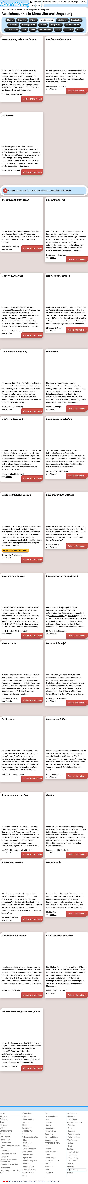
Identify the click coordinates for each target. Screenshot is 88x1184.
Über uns (70, 1167)
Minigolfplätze (55, 25)
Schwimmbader (45, 30)
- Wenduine (71, 1161)
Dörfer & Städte (12, 30)
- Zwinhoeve (27, 1122)
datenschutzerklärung (31, 1181)
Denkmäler (22, 20)
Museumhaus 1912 (55, 200)
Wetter (38, 5)
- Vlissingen (71, 1116)
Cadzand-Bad (28, 76)
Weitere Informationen (32, 99)
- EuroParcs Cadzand (8, 1154)
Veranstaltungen (72, 2)
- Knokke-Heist (72, 1152)
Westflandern (72, 1140)
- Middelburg (72, 1119)
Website (53, 89)
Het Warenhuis (53, 862)
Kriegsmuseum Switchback (15, 200)
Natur (24, 30)
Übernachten (46, 2)
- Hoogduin (4, 1157)
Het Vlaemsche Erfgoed (58, 275)
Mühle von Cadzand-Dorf (14, 419)
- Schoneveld (5, 1168)
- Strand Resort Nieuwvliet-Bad (10, 1172)
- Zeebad (25, 1116)
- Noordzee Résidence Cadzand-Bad (8, 1161)
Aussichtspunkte (46, 20)
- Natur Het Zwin (73, 1137)
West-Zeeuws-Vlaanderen (11, 234)
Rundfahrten (76, 20)
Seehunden (49, 1134)
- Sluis (69, 1128)
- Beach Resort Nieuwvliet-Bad (10, 1147)
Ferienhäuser (5, 1140)
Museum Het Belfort (56, 719)
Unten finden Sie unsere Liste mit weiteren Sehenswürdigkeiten (32, 191)
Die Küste (71, 1149)
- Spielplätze (27, 1158)
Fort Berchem (8, 719)
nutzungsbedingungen (18, 1181)
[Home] (31, 2)
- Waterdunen (27, 1113)
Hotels (24, 1125)
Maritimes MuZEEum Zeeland (16, 495)
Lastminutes (27, 1128)
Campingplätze (5, 1137)
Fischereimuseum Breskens (60, 495)
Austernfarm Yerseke (12, 862)
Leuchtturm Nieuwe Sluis (58, 39)
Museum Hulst (9, 643)
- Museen (25, 1140)
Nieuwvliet (37, 2)
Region (32, 5)
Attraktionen (62, 20)
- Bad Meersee (5, 1143)
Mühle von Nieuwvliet (12, 275)
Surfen (79, 30)
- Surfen (48, 1125)
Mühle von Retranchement (15, 935)
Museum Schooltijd (56, 643)
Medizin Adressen (51, 1152)
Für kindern (4, 1125)
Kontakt (70, 1173)
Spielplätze (13, 25)
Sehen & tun (62, 2)
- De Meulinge (5, 1151)
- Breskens (71, 1125)
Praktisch (83, 2)
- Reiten (48, 1119)
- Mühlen (25, 1146)
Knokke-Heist (7, 79)
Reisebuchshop (50, 1158)
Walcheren (49, 1167)
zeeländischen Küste (54, 79)
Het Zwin (21, 166)
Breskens (67, 529)
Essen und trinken (51, 1137)
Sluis (25, 163)
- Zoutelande (72, 1113)
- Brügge (70, 1143)
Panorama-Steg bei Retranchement (19, 39)
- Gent (69, 1146)
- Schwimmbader (51, 1116)
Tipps (2, 1122)
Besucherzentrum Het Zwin (15, 795)
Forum (47, 1155)
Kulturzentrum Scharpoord (59, 935)
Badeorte (3, 1119)
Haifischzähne (50, 1131)
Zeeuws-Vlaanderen (56, 616)
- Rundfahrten (27, 1155)
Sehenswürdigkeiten (30, 1137)
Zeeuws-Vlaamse (61, 240)
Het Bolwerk (52, 351)
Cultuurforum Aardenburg (14, 351)
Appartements (5, 1134)
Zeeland (17, 762)
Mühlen (33, 20)
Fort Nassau (8, 115)
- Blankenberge (73, 1158)
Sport (33, 30)
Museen (10, 20)
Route (47, 1146)
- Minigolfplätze (28, 1167)
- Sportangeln (50, 1128)
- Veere (47, 1170)
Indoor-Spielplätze (29, 25)
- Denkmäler (27, 1143)
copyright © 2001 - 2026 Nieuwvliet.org (48, 1181)
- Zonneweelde (28, 1119)
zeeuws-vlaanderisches (62, 315)
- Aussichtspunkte (29, 1149)
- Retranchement (73, 1134)
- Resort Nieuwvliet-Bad (9, 1165)
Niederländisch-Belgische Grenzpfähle (21, 1011)
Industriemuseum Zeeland (59, 419)
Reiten (58, 30)
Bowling (43, 25)
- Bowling (25, 1164)
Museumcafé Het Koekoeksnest (62, 576)
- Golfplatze (49, 1122)
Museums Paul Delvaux (13, 576)
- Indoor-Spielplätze (29, 1161)
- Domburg (49, 1173)
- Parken (48, 1149)
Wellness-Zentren (72, 25)
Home (2, 1113)
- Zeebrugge (71, 1155)
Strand (54, 2)
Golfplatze (69, 30)
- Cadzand (71, 1131)
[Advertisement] (44, 107)
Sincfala (50, 795)
